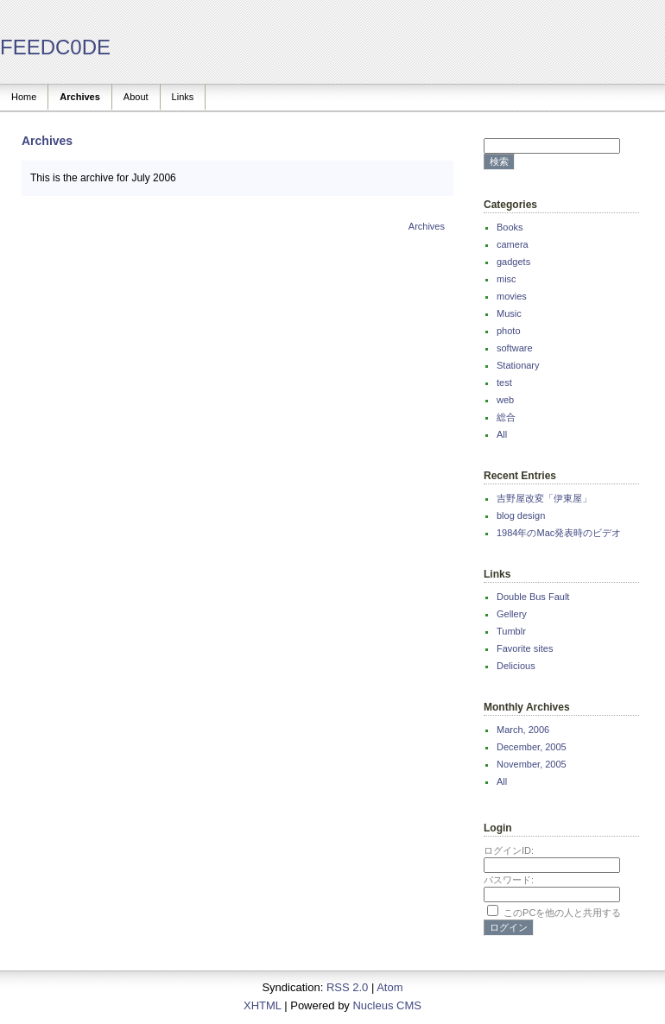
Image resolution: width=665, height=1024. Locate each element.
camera (513, 244)
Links (183, 97)
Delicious (516, 666)
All (502, 434)
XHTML (263, 1005)
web (505, 400)
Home (23, 97)
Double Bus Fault (533, 596)
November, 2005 (532, 764)
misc (506, 279)
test (504, 382)
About (136, 97)
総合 (506, 417)
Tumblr (511, 631)
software (515, 348)
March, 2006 (523, 729)
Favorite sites (525, 648)
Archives (79, 97)
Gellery (512, 614)
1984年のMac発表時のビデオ (559, 533)
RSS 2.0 (347, 987)
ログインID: (509, 850)
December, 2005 (532, 747)
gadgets (513, 261)
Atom (389, 987)
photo (509, 331)
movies (512, 296)
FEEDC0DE (55, 47)
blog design (521, 515)
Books (510, 227)
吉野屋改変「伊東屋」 (544, 498)
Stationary (518, 365)
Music (509, 313)
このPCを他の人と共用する (562, 912)
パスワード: (509, 880)
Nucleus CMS (386, 1005)
